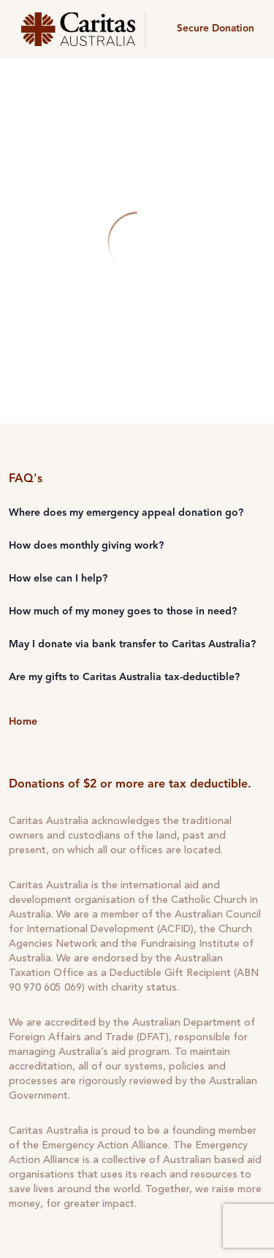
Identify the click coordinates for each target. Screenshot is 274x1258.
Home (23, 722)
